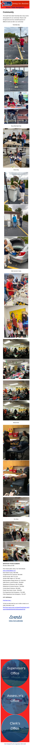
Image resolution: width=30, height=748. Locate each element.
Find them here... (7, 600)
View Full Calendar (16, 621)
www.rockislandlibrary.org (9, 570)
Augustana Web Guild (20, 744)
